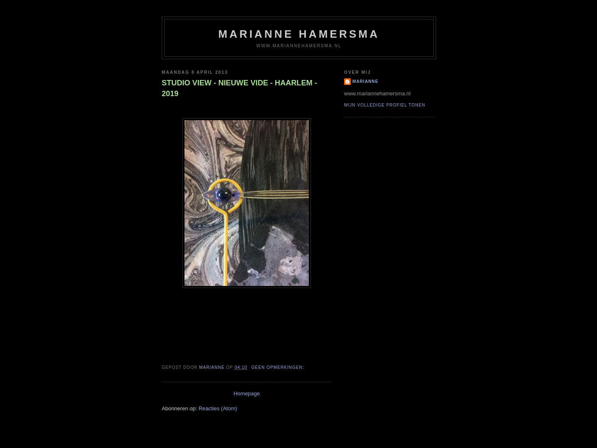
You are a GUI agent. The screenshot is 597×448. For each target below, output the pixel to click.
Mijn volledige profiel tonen (384, 105)
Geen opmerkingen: (278, 367)
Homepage (246, 393)
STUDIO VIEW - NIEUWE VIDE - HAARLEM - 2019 (239, 88)
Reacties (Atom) (218, 408)
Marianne (365, 81)
